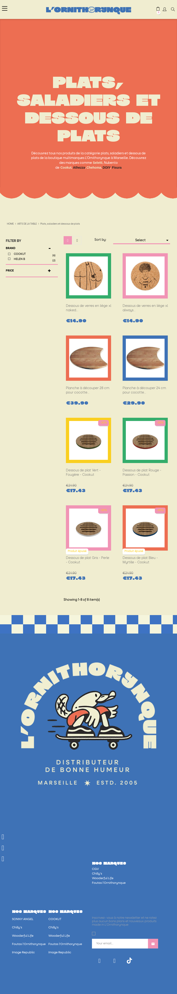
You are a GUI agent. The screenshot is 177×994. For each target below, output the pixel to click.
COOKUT (34, 254)
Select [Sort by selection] (152, 240)
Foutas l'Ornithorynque (109, 882)
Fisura (117, 167)
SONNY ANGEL (22, 919)
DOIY (106, 167)
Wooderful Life (102, 878)
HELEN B (34, 260)
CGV (95, 869)
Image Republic (23, 952)
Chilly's (97, 873)
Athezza (79, 167)
